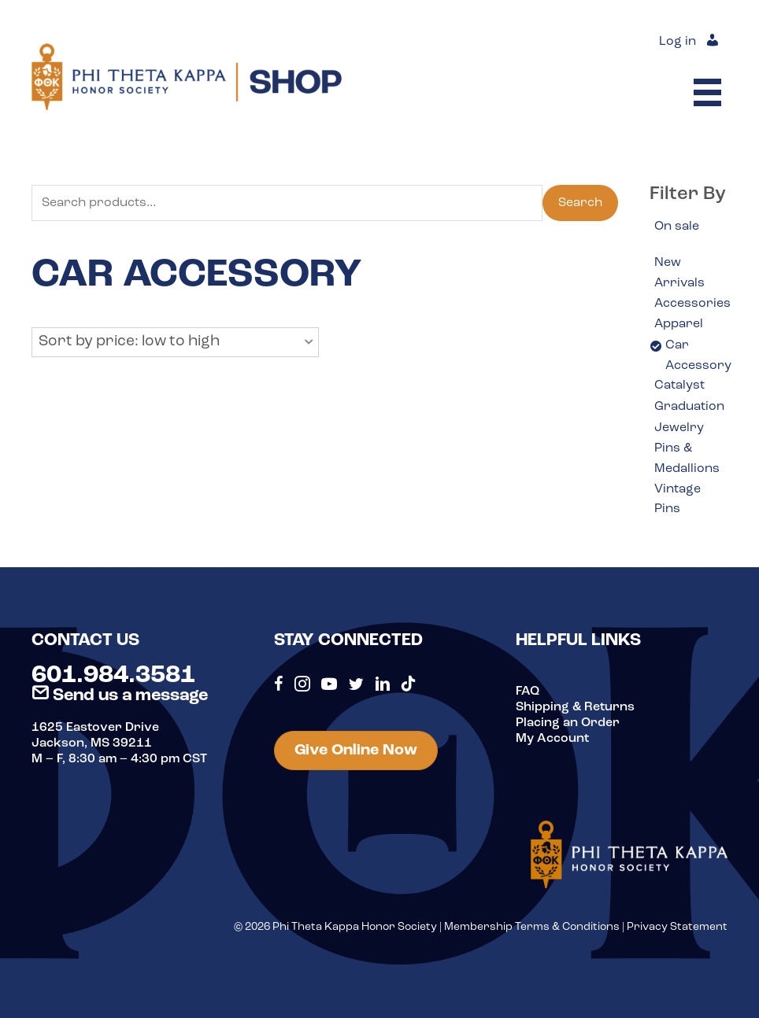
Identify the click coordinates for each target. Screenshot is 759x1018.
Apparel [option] (678, 324)
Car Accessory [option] (698, 355)
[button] (175, 342)
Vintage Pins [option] (677, 499)
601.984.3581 (113, 675)
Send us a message (119, 696)
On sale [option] (676, 226)
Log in (677, 41)
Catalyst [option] (679, 385)
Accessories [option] (692, 303)
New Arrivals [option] (679, 273)
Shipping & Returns (575, 707)
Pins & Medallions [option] (687, 458)
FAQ (527, 691)
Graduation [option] (689, 406)
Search (580, 203)
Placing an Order (568, 723)
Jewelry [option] (679, 428)
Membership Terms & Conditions (532, 927)
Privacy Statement (677, 927)
